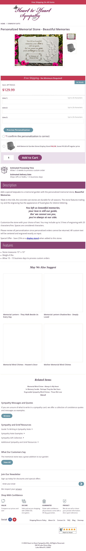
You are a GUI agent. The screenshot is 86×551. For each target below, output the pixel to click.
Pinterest (15, 519)
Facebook (10, 519)
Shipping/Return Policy (38, 520)
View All (7, 462)
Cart (68, 13)
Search (75, 13)
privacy (19, 489)
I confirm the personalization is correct (27, 136)
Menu (82, 13)
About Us (51, 520)
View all (43, 395)
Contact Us (61, 520)
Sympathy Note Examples (12, 433)
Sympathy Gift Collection (11, 438)
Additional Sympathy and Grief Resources (19, 442)
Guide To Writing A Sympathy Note (16, 429)
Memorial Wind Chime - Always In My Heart (43, 386)
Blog (73, 520)
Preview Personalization (18, 130)
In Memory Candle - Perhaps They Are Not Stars (43, 389)
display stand (33, 238)
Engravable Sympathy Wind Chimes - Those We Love (43, 392)
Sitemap (80, 520)
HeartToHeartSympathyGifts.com (32, 13)
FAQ (68, 520)
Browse (7, 416)
